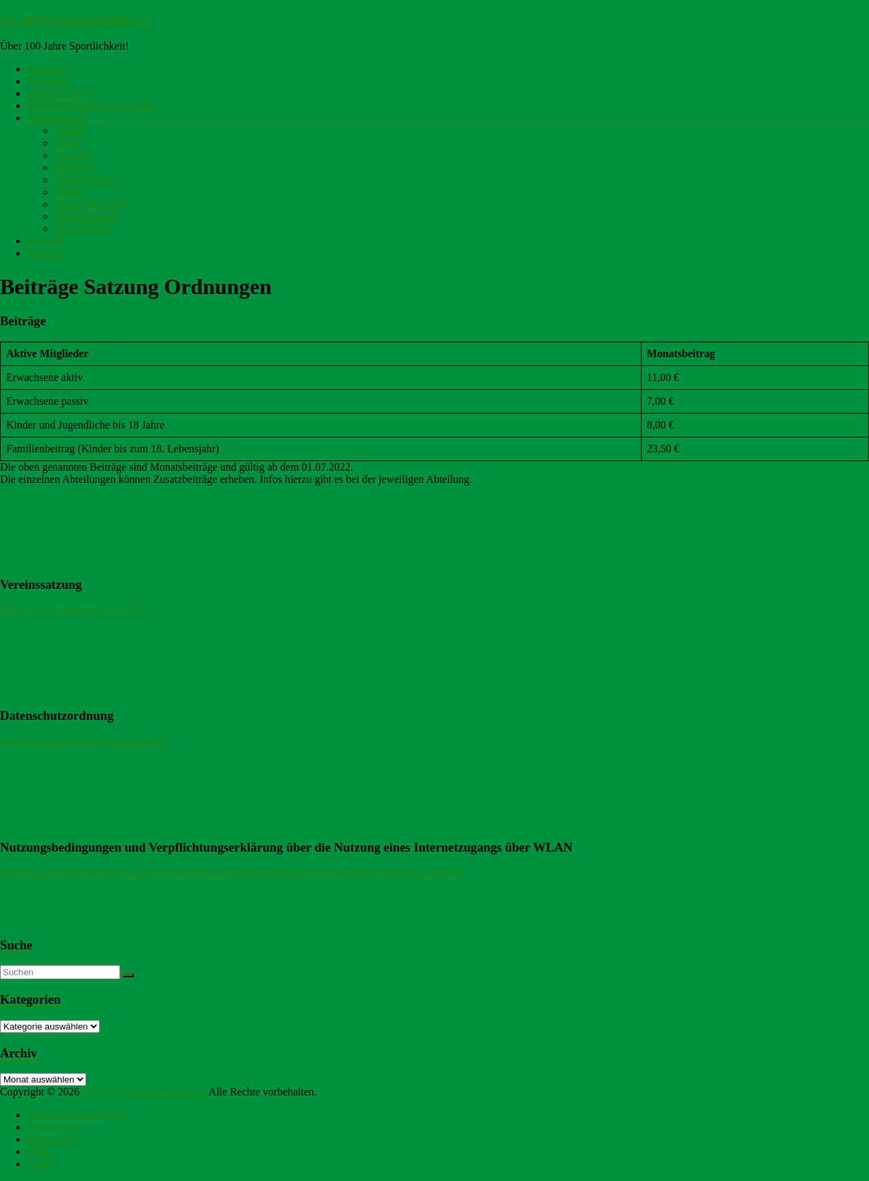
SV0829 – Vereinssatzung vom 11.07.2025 (74, 609)
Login (40, 1163)
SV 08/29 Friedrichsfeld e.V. (75, 20)
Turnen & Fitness (92, 204)
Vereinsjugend (85, 216)
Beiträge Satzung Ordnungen (90, 105)
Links (39, 1151)
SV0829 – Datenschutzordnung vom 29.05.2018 (84, 741)
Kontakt (44, 253)
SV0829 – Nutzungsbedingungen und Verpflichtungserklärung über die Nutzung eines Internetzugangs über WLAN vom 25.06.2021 (231, 872)
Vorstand (46, 241)
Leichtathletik (84, 179)
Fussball (72, 155)
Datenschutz (54, 1127)
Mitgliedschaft (58, 93)
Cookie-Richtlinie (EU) (78, 1115)
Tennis (68, 192)
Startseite (47, 69)
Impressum (51, 1139)
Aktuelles (48, 81)
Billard (69, 131)
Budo (66, 143)
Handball (74, 167)
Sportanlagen (82, 228)
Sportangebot (56, 118)
